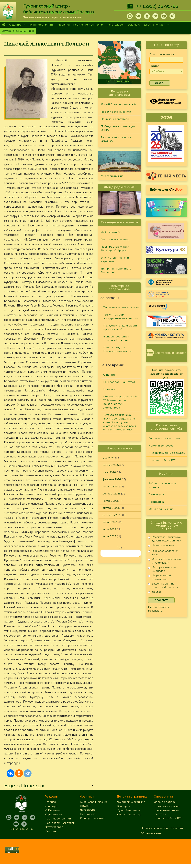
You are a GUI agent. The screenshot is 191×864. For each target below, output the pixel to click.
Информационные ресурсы (166, 452)
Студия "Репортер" (129, 814)
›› (121, 553)
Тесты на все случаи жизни (121, 307)
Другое (155, 592)
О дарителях (53, 814)
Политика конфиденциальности (162, 828)
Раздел (154, 65)
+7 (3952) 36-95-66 (157, 6)
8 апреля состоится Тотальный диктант (116, 338)
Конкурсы (123, 806)
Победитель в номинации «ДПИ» (118, 128)
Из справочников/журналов (162, 569)
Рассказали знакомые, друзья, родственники (164, 538)
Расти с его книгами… (119, 81)
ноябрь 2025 (110, 500)
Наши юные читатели (115, 119)
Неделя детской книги (116, 111)
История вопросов (161, 445)
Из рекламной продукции (159, 577)
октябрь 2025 (111, 507)
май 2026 (108, 458)
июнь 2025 (109, 536)
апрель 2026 (110, 465)
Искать (159, 82)
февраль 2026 (111, 479)
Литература (156, 494)
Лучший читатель (128, 810)
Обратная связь (151, 833)
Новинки (64, 24)
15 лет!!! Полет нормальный (118, 104)
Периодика (156, 501)
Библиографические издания (162, 485)
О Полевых (52, 810)
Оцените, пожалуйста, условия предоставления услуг (166, 373)
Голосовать (161, 600)
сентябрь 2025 (111, 515)
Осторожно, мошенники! (18, 30)
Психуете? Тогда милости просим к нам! (120, 327)
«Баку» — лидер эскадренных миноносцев (120, 316)
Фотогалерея (115, 24)
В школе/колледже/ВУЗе (163, 552)
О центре (16, 25)
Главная (3, 25)
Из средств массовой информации (164, 560)
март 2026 (109, 472)
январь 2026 (110, 486)
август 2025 (110, 522)
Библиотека (166, 189)
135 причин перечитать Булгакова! (116, 270)
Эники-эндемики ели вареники (115, 259)
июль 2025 (109, 529)
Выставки (134, 24)
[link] (48, 785)
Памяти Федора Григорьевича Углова (117, 349)
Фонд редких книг (160, 509)
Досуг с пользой (155, 25)
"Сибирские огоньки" (131, 801)
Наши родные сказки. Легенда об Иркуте (115, 248)
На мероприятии (161, 545)
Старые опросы (158, 607)
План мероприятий (41, 24)
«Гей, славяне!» (110, 232)
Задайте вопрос (165, 801)
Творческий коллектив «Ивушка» (116, 139)
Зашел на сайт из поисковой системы (163, 585)
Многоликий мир (112, 175)
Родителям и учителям (88, 24)
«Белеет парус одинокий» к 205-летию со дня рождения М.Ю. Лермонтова (121, 402)
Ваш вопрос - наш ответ (119, 381)
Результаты (155, 610)
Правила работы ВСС (162, 460)
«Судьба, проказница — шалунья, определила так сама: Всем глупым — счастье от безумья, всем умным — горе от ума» (119, 422)
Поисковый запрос (162, 54)
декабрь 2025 (111, 493)
